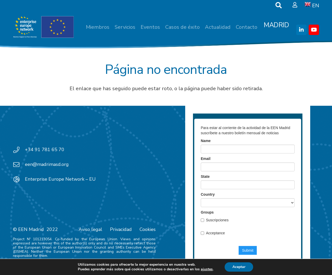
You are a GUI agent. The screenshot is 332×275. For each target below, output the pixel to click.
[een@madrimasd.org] (19, 164)
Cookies (148, 229)
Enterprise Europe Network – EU (60, 179)
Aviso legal (90, 229)
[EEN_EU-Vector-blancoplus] (43, 27)
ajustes (207, 269)
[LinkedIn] (301, 30)
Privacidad (121, 229)
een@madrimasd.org (47, 164)
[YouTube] (314, 30)
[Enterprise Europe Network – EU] (19, 179)
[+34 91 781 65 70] (19, 150)
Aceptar (238, 266)
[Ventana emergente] (295, 5)
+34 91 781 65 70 (44, 149)
